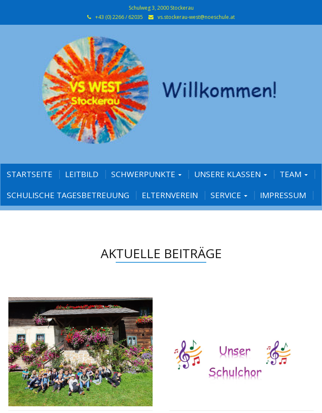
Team (294, 174)
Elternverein (170, 195)
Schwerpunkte (146, 174)
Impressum (283, 195)
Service (228, 195)
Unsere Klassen (230, 174)
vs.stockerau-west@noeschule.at (196, 17)
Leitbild (82, 174)
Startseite (29, 174)
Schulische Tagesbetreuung (68, 195)
